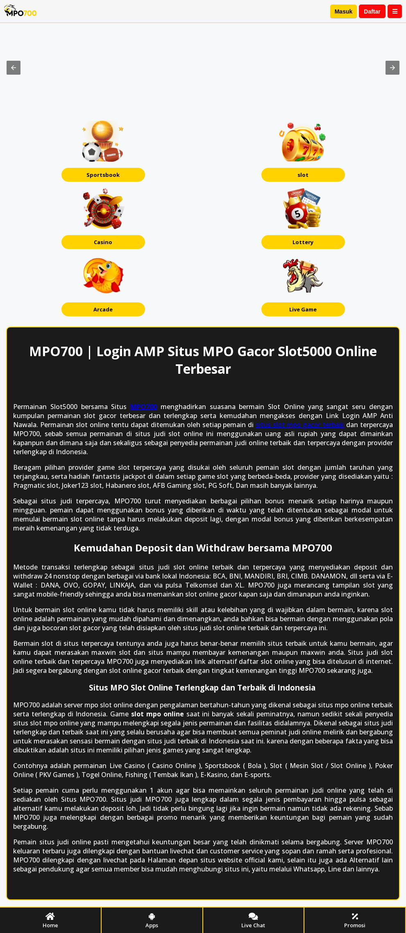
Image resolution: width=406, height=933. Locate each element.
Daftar (372, 11)
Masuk (344, 11)
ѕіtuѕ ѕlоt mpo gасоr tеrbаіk (300, 424)
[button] (13, 68)
